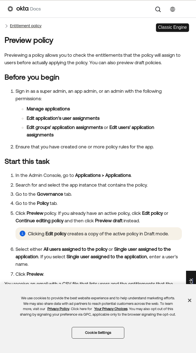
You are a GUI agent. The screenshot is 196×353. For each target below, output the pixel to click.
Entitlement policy (26, 26)
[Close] (190, 300)
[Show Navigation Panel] (185, 8)
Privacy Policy (58, 309)
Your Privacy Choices (110, 309)
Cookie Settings (98, 333)
